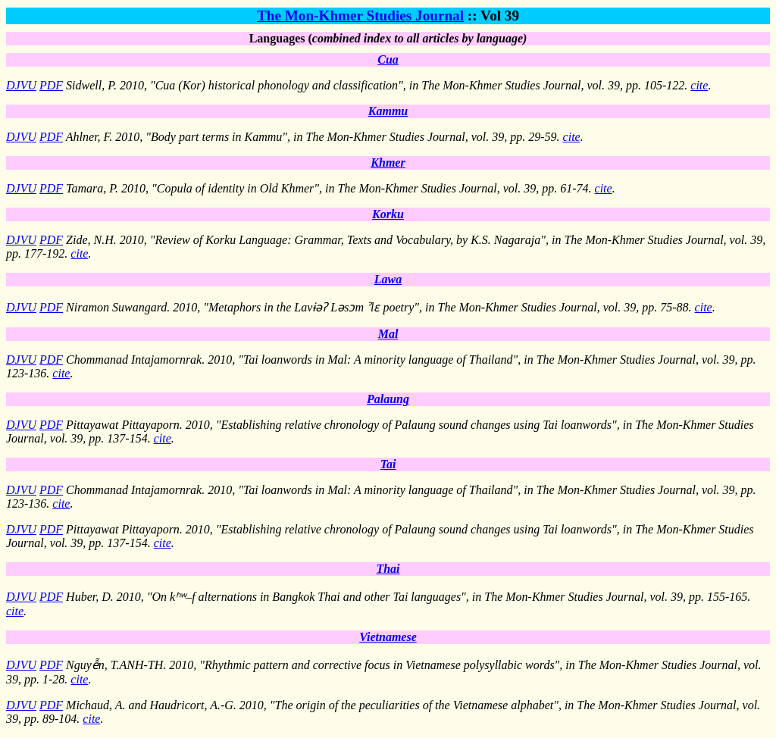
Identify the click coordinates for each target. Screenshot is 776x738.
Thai (387, 568)
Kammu (388, 111)
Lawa (388, 279)
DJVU (21, 85)
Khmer (388, 162)
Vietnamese (388, 636)
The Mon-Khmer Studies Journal (360, 15)
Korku (388, 214)
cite (699, 85)
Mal (388, 333)
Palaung (388, 398)
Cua (388, 59)
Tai (388, 464)
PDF (51, 85)
